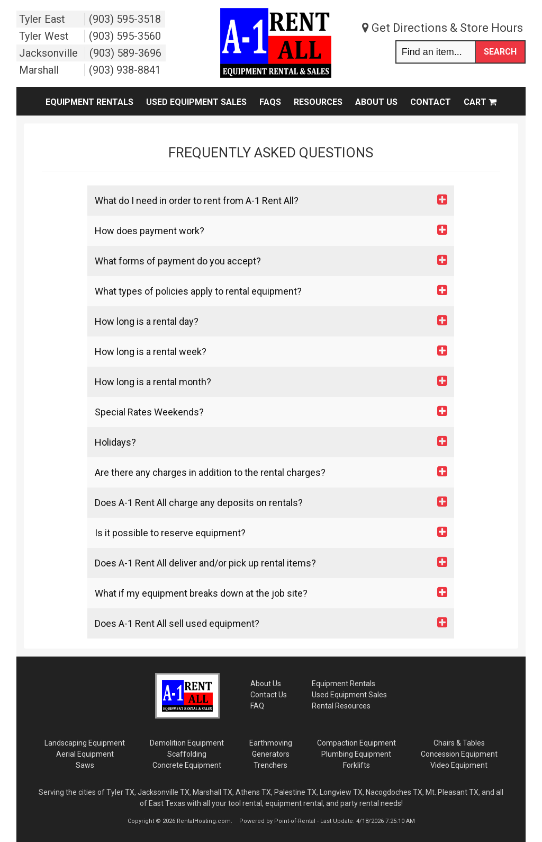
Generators (271, 754)
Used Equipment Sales (196, 102)
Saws (85, 765)
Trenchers (270, 765)
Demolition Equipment (187, 743)
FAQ (257, 706)
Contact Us (268, 694)
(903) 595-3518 (125, 19)
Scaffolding (186, 754)
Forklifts (356, 765)
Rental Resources (341, 706)
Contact (430, 102)
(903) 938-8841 (125, 70)
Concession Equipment (459, 754)
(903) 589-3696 (125, 53)
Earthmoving (270, 743)
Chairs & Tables (459, 743)
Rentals (343, 683)
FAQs (270, 102)
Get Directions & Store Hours (442, 27)
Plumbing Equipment (356, 754)
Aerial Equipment (85, 754)
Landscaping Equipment (84, 743)
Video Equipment (458, 765)
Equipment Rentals (89, 102)
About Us (376, 102)
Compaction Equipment (356, 743)
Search (500, 52)
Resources (318, 102)
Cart (480, 102)
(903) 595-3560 (125, 36)
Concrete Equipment (186, 765)
